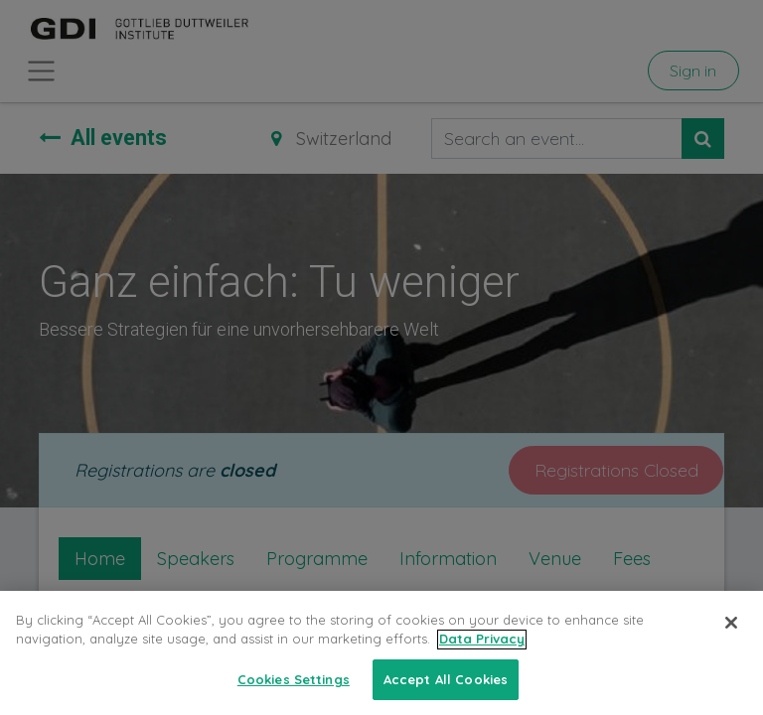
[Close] (731, 634)
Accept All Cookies (445, 692)
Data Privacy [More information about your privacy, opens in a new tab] (482, 651)
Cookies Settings (293, 692)
